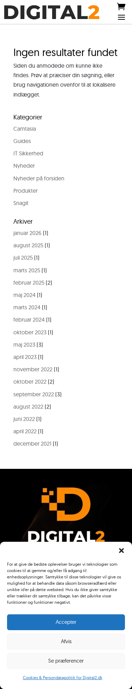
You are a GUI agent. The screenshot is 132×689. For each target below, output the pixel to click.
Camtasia (24, 128)
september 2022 (33, 394)
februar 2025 (28, 282)
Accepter (66, 622)
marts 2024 (26, 307)
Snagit (21, 202)
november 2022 (32, 369)
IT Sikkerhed (28, 153)
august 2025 (28, 245)
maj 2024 (24, 294)
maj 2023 (24, 344)
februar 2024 (29, 319)
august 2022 (28, 406)
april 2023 (25, 356)
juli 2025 (23, 257)
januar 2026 (27, 232)
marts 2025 (26, 270)
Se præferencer (66, 660)
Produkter (25, 190)
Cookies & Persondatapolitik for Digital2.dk (62, 677)
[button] (121, 550)
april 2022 (25, 431)
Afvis (66, 641)
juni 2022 (24, 418)
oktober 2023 (29, 332)
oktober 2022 (29, 381)
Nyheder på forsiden (38, 178)
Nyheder (24, 165)
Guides (22, 140)
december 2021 (32, 443)
